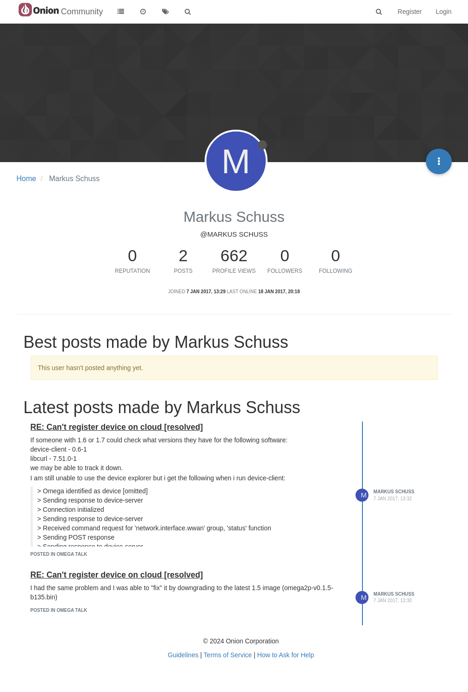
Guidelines (183, 655)
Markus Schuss (394, 491)
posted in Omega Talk (59, 554)
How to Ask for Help (285, 655)
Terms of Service (228, 655)
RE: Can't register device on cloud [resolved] (117, 427)
